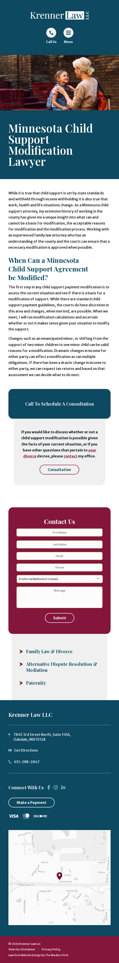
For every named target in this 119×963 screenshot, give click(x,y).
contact (70, 456)
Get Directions (26, 750)
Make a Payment (31, 802)
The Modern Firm (56, 955)
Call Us (51, 42)
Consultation (59, 469)
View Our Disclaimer (21, 949)
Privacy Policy (51, 949)
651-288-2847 (27, 762)
